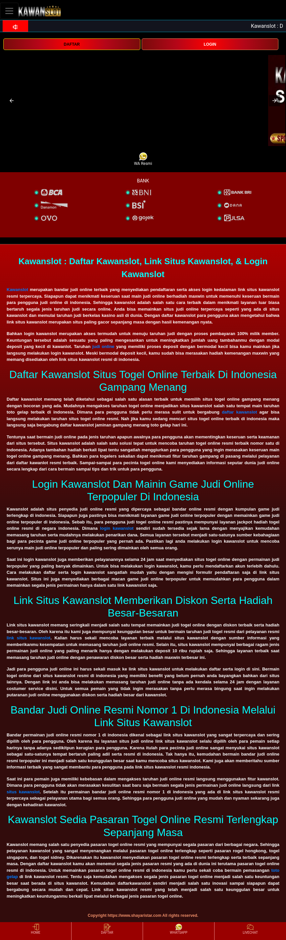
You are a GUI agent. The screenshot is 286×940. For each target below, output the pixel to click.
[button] (11, 100)
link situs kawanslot (28, 637)
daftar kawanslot (239, 412)
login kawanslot (116, 528)
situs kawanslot (23, 791)
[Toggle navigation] (9, 11)
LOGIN (210, 44)
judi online (103, 346)
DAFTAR (72, 44)
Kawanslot (17, 289)
